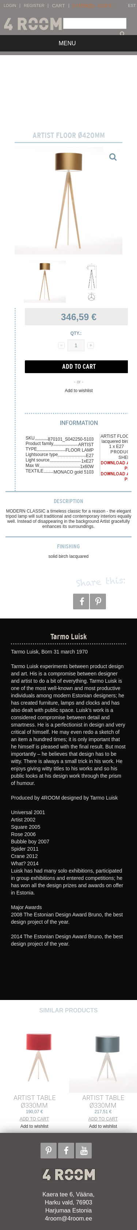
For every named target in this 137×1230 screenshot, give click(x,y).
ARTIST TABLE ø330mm (35, 1101)
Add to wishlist (79, 390)
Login (10, 6)
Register (34, 6)
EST (132, 6)
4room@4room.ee (68, 1218)
